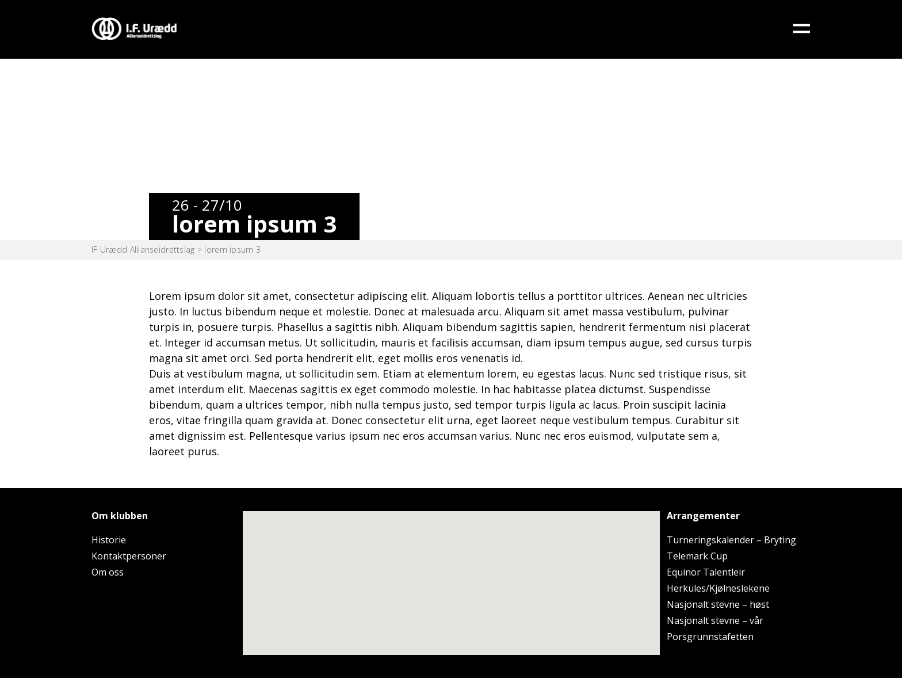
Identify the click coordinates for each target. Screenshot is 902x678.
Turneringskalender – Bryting (731, 540)
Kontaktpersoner (128, 556)
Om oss (107, 572)
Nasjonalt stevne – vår (715, 620)
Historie (108, 540)
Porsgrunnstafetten (710, 636)
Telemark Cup (697, 556)
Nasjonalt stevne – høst (718, 604)
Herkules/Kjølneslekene (718, 588)
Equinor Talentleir (706, 572)
